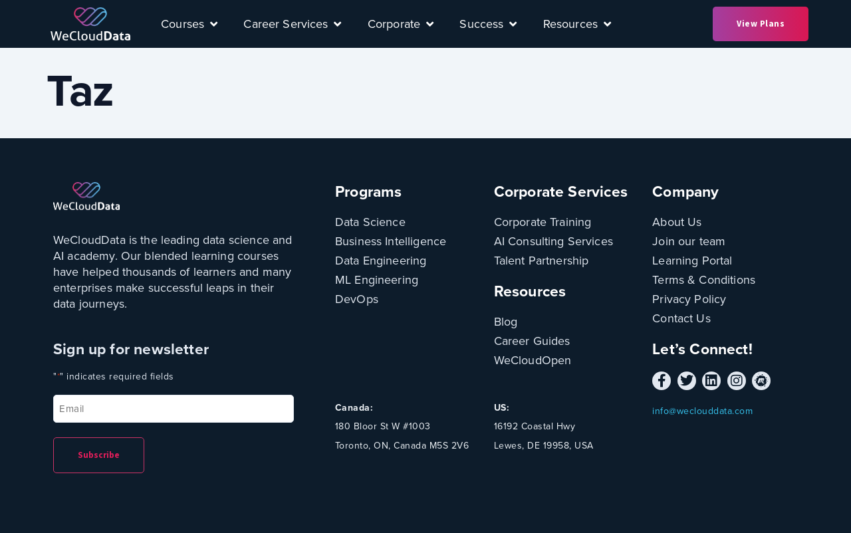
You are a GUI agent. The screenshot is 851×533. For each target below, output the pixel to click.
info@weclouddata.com (702, 411)
